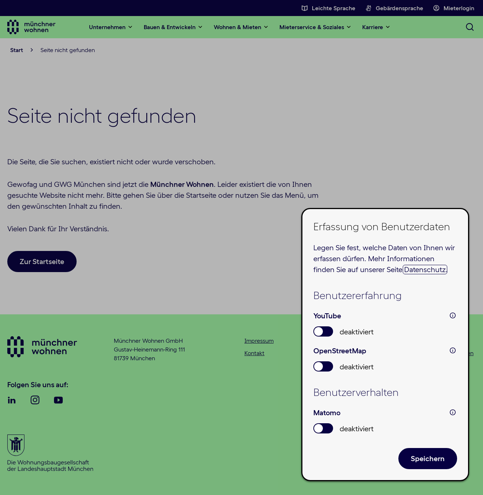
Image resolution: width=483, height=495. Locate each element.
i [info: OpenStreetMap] (452, 350)
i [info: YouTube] (452, 315)
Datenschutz (425, 270)
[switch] (323, 331)
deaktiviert (357, 332)
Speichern (428, 459)
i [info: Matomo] (452, 412)
